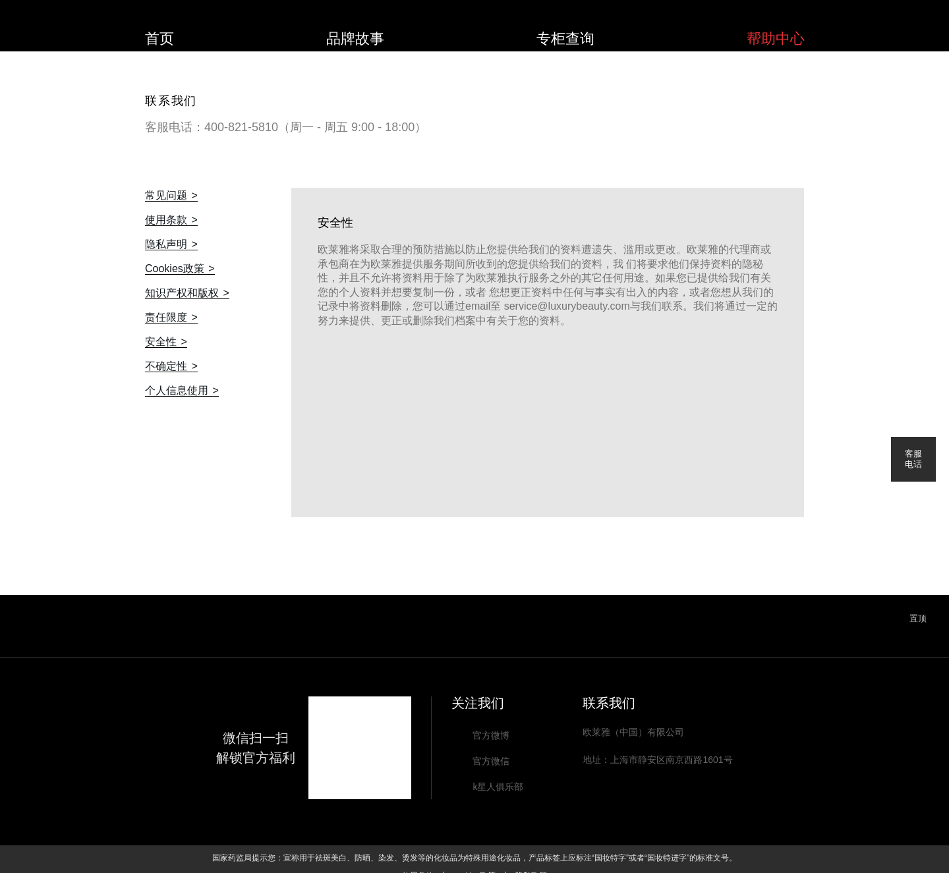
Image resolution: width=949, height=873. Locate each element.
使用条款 (166, 220)
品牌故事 (355, 38)
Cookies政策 (174, 269)
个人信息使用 (176, 390)
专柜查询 (565, 38)
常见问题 (166, 195)
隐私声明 (166, 244)
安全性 (161, 342)
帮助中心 (776, 38)
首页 (159, 38)
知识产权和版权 (182, 293)
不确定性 (166, 366)
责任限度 (166, 317)
